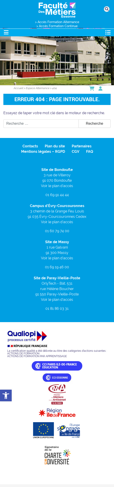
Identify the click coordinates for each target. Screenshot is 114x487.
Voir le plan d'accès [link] (57, 186)
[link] (6, 395)
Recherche (94, 123)
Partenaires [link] (82, 146)
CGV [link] (75, 151)
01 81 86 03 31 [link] (57, 308)
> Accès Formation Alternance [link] (57, 22)
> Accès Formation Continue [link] (57, 26)
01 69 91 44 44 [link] (57, 195)
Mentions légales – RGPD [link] (43, 151)
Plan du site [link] (55, 146)
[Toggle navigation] (6, 32)
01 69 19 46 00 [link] (57, 267)
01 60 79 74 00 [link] (57, 231)
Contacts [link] (30, 146)
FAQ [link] (89, 151)
